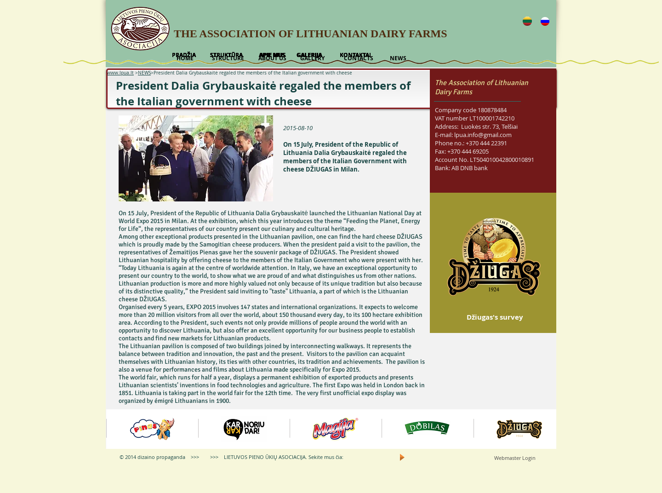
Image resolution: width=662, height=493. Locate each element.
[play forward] (544, 429)
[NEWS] (397, 58)
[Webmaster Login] (515, 458)
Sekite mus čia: (325, 456)
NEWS (144, 73)
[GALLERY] (312, 58)
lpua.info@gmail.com (483, 135)
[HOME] (185, 58)
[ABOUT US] (272, 58)
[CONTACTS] (358, 58)
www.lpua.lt (120, 73)
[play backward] (117, 429)
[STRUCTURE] (227, 58)
